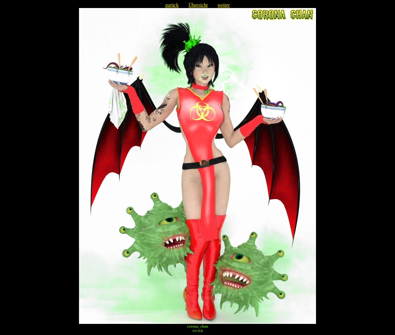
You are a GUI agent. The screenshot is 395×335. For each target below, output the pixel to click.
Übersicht (198, 5)
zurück (172, 5)
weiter (224, 5)
